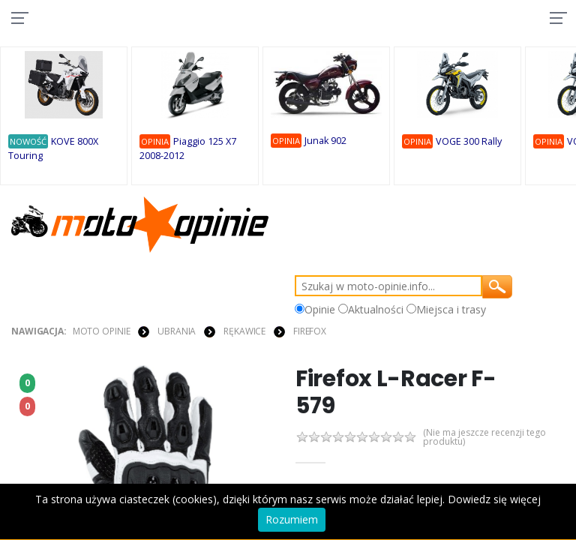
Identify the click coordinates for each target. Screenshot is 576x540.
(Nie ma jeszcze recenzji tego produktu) (490, 438)
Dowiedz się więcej (494, 499)
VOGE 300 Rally (469, 141)
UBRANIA (177, 331)
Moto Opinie (101, 331)
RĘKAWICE (245, 331)
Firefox (309, 331)
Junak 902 (325, 140)
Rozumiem (292, 519)
